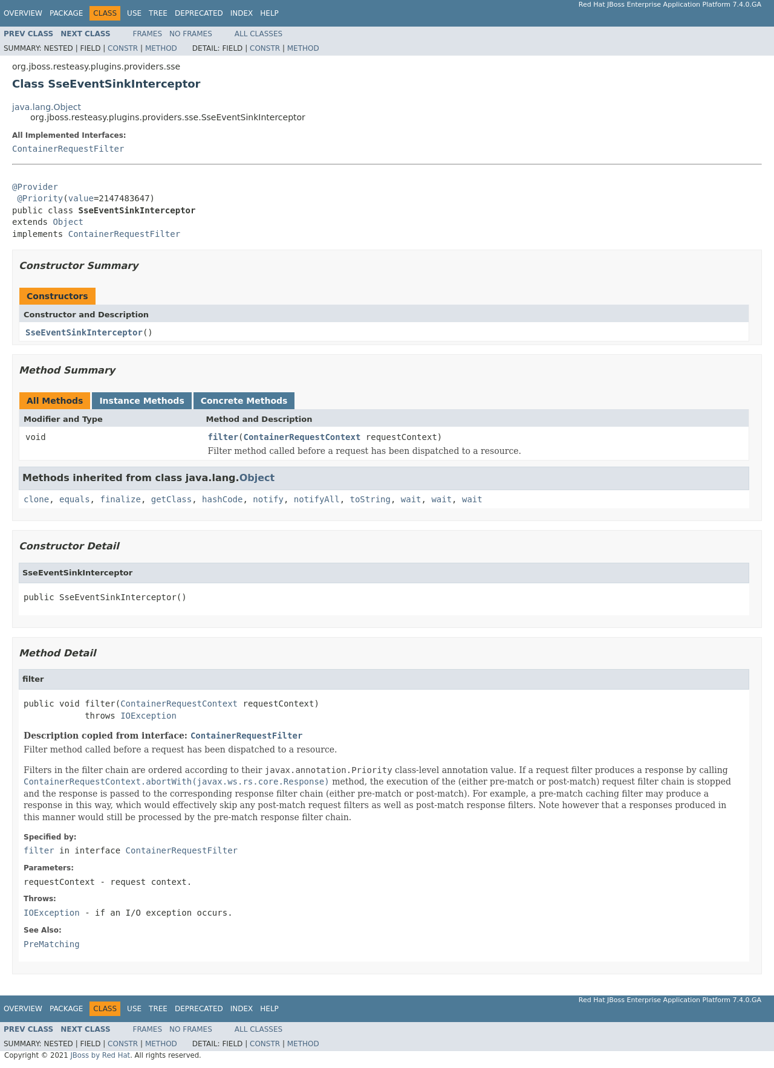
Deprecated (199, 13)
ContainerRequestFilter (68, 149)
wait (411, 499)
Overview (23, 13)
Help (269, 13)
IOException (148, 715)
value (81, 198)
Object (68, 222)
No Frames (190, 34)
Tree (158, 13)
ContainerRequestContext (302, 437)
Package (66, 13)
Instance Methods (141, 401)
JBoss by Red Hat (100, 1055)
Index (241, 13)
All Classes (258, 34)
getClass (171, 499)
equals (74, 499)
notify (268, 499)
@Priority (40, 198)
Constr (123, 48)
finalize (120, 499)
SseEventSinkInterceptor (84, 332)
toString (370, 499)
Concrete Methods (244, 401)
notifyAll (317, 499)
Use (134, 13)
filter (223, 437)
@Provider (35, 187)
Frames (148, 34)
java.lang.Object (46, 107)
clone (36, 499)
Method (161, 48)
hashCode (222, 499)
